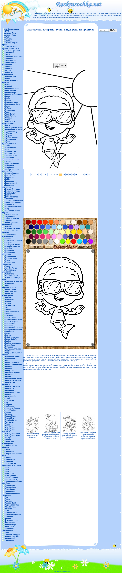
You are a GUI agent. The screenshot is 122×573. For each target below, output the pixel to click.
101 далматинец (11, 29)
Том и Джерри (10, 475)
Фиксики (8, 501)
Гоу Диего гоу (10, 153)
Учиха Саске (9, 489)
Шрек (6, 533)
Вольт (7, 126)
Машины (8, 313)
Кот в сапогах (10, 258)
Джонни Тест (10, 175)
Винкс (7, 112)
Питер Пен (9, 371)
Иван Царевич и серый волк (10, 223)
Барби (7, 78)
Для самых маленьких (8, 186)
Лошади (7, 298)
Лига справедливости (9, 287)
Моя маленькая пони (13, 329)
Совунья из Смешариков (8, 443)
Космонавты (10, 256)
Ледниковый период (13, 282)
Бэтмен (7, 100)
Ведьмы (7, 108)
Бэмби (7, 98)
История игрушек (12, 228)
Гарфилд (8, 134)
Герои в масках (11, 138)
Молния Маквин (11, 321)
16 (76, 175)
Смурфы (8, 438)
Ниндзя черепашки (12, 343)
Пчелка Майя (10, 396)
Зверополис (9, 217)
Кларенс (8, 242)
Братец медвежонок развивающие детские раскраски (69, 426)
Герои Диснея (10, 140)
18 (83, 175)
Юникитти (9, 540)
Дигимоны (9, 177)
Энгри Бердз (9, 538)
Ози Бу (7, 351)
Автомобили (10, 35)
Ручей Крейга (10, 410)
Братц (7, 96)
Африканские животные (9, 64)
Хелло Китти (10, 513)
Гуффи (7, 161)
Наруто (7, 335)
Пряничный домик (12, 392)
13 (67, 175)
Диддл (7, 179)
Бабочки (8, 68)
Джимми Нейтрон (12, 173)
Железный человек (12, 203)
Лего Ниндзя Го (11, 276)
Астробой (8, 59)
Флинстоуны (10, 507)
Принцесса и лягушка (8, 383)
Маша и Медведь (11, 311)
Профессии (9, 390)
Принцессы (9, 388)
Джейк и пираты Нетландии (10, 170)
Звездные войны (11, 215)
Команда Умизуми (12, 246)
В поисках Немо (11, 102)
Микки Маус (9, 315)
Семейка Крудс (10, 420)
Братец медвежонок (13, 94)
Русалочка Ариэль (12, 408)
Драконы (8, 195)
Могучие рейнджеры (13, 319)
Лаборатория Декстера (9, 271)
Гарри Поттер (10, 132)
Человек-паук (10, 525)
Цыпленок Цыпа (11, 521)
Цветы (7, 519)
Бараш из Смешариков (7, 73)
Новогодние (9, 345)
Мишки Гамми (10, 317)
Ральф (7, 398)
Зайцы (7, 209)
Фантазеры (9, 491)
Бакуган (7, 70)
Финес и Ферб (10, 503)
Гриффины (9, 157)
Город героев (10, 151)
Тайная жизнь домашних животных (11, 464)
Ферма (7, 499)
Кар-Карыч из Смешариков (9, 235)
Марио (7, 307)
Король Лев (9, 250)
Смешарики (9, 428)
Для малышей (10, 183)
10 (57, 175)
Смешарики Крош (12, 434)
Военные (8, 118)
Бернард (8, 86)
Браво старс (10, 92)
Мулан (7, 333)
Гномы (7, 145)
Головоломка (10, 147)
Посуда (7, 377)
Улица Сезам (10, 485)
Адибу (7, 37)
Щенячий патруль (12, 534)
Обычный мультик (12, 349)
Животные (9, 205)
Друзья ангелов (11, 197)
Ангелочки (9, 53)
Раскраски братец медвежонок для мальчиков (32, 426)
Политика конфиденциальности (62, 571)
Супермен (8, 461)
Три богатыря (10, 479)
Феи (6, 497)
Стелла (7, 457)
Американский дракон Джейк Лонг (10, 48)
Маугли (7, 309)
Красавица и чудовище (8, 263)
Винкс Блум (9, 114)
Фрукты (8, 509)
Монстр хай (9, 323)
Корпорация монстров (8, 253)
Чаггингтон (9, 523)
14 (70, 175)
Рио (6, 402)
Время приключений (13, 128)
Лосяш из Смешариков (7, 295)
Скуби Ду (8, 426)
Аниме (7, 55)
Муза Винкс (9, 331)
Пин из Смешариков (13, 365)
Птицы (7, 394)
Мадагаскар (9, 305)
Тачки (6, 469)
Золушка (8, 221)
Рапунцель (9, 400)
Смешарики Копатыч (8, 431)
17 (80, 175)
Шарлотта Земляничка (8, 530)
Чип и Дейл (9, 527)
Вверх (7, 106)
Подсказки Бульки (12, 373)
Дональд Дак (10, 193)
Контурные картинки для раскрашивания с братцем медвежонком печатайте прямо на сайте (51, 426)
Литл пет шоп (10, 292)
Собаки (7, 440)
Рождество (9, 406)
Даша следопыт (11, 163)
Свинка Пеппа (10, 416)
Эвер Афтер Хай (11, 536)
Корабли (8, 248)
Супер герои (9, 459)
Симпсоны (9, 422)
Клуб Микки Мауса (12, 244)
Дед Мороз (9, 165)
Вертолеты (9, 110)
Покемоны (8, 375)
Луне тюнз (9, 300)
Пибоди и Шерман (12, 363)
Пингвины (8, 367)
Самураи (8, 414)
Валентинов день (12, 104)
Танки (6, 467)
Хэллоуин (8, 517)
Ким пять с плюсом (13, 240)
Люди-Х (7, 303)
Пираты (8, 369)
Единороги (9, 199)
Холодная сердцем (12, 515)
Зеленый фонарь (11, 219)
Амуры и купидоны (12, 51)
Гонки (7, 149)
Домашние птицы (12, 191)
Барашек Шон (10, 76)
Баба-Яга (8, 67)
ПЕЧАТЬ (60, 66)
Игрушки (8, 226)
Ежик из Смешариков (13, 201)
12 (64, 175)
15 (73, 175)
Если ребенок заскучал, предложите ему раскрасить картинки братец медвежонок (88, 426)
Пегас (7, 361)
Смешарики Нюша (12, 436)
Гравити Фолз (10, 155)
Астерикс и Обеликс (13, 57)
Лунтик (7, 301)
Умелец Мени (10, 487)
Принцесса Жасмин (12, 380)
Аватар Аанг (10, 33)
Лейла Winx (9, 284)
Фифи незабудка (11, 505)
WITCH (7, 31)
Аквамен (8, 39)
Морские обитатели (13, 327)
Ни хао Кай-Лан (11, 339)
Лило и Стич (10, 290)
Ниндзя (7, 341)
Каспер (7, 238)
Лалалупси (9, 274)
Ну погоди (8, 347)
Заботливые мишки (13, 207)
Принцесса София (12, 386)
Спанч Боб (9, 452)
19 (86, 175)
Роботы (8, 404)
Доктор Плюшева (12, 189)
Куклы (7, 266)
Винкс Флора (10, 116)
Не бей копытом (11, 337)
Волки (7, 120)
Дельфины (9, 167)
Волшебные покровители (8, 123)
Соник (7, 450)
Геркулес (8, 136)
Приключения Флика (13, 378)
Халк (6, 511)
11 (60, 175)
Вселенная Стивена (13, 130)
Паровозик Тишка (12, 357)
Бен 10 (7, 84)
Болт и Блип (10, 90)
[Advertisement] (59, 47)
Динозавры (9, 181)
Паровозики (9, 359)
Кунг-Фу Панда (10, 268)
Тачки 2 (7, 471)
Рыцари (7, 412)
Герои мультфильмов (9, 143)
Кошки (7, 260)
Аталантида (10, 61)
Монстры (8, 325)
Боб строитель (11, 88)
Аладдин (8, 41)
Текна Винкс (9, 473)
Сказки (7, 424)
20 (89, 175)
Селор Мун (9, 418)
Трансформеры (11, 477)
